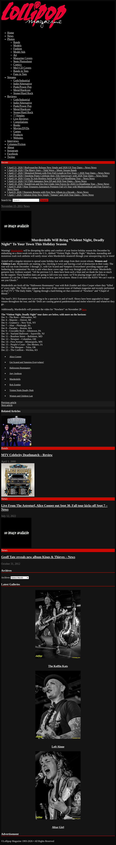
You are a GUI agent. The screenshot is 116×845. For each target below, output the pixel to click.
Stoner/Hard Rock (23, 93)
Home (10, 32)
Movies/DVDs (21, 128)
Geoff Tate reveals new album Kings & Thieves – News (38, 557)
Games (17, 131)
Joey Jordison (16, 373)
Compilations (20, 121)
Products (18, 134)
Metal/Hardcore (22, 90)
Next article (7, 405)
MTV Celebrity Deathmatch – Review (27, 455)
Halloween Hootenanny (20, 368)
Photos (11, 39)
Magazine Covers (22, 58)
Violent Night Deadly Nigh (22, 390)
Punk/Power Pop (22, 86)
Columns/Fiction (16, 144)
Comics (17, 64)
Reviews (12, 96)
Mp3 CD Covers (22, 67)
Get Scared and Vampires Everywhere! (27, 362)
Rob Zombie (15, 384)
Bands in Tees (20, 71)
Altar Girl (58, 827)
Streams (11, 77)
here (84, 309)
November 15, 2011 (12, 206)
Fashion (17, 48)
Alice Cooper (15, 356)
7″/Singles (19, 115)
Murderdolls (17, 250)
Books (16, 125)
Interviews (13, 141)
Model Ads (19, 51)
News (10, 35)
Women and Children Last (21, 396)
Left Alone (58, 746)
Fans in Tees (20, 74)
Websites (18, 137)
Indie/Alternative (22, 83)
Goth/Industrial (21, 80)
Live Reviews (20, 118)
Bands (16, 42)
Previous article (8, 402)
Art (15, 55)
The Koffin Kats (58, 666)
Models (17, 45)
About (10, 147)
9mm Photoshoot (22, 61)
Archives (5, 577)
